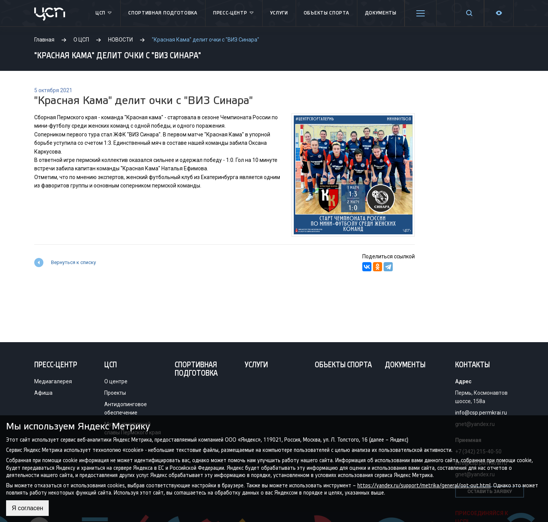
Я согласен (27, 508)
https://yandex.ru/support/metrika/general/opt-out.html (424, 485)
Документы (381, 13)
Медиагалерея (53, 381)
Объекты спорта (326, 13)
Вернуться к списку (73, 262)
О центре (115, 381)
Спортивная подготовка (163, 13)
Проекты (115, 393)
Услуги (279, 13)
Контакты (472, 365)
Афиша (43, 393)
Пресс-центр (234, 13)
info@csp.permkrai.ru (481, 413)
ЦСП (104, 13)
